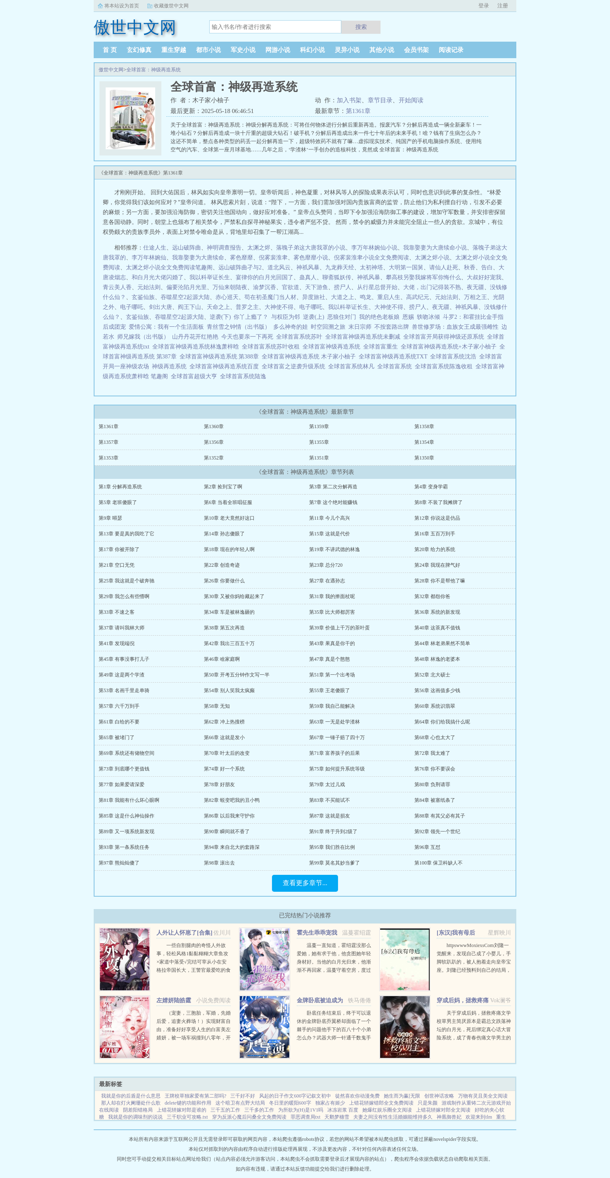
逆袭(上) (313, 317)
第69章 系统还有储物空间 (126, 753)
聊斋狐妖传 (336, 277)
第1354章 (424, 442)
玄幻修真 (139, 50)
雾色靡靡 (241, 257)
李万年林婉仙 (149, 257)
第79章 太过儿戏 (327, 784)
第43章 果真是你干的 (332, 643)
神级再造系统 (170, 366)
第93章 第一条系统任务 (124, 847)
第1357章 (108, 442)
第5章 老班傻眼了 (118, 502)
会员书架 (416, 50)
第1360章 (214, 426)
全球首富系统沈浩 (454, 356)
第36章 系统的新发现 (437, 612)
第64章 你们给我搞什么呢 (442, 722)
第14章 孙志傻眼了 (224, 534)
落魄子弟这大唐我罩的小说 (310, 248)
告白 (487, 267)
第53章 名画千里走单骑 (124, 690)
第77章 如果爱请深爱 (121, 784)
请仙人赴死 (443, 267)
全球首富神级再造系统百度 (225, 366)
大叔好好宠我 (484, 277)
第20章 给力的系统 (434, 549)
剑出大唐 (160, 307)
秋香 (469, 267)
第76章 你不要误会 (434, 769)
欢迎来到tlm (479, 1117)
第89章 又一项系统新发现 (126, 831)
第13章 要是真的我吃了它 (126, 534)
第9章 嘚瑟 (110, 518)
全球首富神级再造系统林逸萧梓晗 (197, 347)
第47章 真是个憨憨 (329, 659)
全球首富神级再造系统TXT (394, 356)
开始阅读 (411, 100)
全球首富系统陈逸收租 (445, 366)
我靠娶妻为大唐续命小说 (435, 248)
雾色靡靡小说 (310, 257)
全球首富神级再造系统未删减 (364, 337)
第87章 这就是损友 (329, 816)
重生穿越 (173, 50)
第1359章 (319, 426)
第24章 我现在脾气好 (437, 565)
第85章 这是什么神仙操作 (126, 816)
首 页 (110, 50)
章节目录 (380, 100)
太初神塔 (371, 267)
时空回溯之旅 (328, 327)
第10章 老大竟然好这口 (229, 518)
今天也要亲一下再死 (247, 337)
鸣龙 (365, 297)
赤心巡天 (227, 297)
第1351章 (319, 458)
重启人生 (388, 297)
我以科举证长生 (209, 277)
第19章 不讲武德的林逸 (334, 549)
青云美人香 (117, 287)
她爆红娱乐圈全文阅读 (387, 1110)
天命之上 (218, 307)
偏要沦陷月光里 (186, 287)
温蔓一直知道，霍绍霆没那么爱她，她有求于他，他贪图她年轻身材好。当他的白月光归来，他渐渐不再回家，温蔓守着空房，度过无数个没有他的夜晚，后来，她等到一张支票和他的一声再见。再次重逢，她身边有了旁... (334, 970)
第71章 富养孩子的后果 (334, 753)
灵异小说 (347, 50)
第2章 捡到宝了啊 (223, 487)
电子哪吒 (131, 307)
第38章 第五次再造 (224, 628)
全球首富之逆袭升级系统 (295, 366)
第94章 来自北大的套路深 (232, 847)
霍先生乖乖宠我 (317, 933)
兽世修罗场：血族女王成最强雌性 (455, 327)
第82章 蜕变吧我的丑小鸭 (232, 800)
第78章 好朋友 (219, 784)
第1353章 (108, 458)
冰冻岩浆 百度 (342, 1110)
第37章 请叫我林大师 (121, 628)
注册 (502, 5)
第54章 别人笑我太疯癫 (229, 690)
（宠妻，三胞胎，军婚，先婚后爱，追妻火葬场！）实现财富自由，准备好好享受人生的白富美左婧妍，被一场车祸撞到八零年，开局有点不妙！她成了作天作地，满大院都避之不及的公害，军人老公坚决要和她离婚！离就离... (193, 1037)
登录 (483, 5)
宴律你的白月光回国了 (264, 277)
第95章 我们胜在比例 (332, 847)
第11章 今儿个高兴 (329, 518)
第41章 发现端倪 (117, 643)
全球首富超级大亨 (195, 376)
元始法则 (149, 287)
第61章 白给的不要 (119, 722)
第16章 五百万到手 (434, 534)
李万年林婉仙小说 (374, 248)
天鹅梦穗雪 (336, 1117)
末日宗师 (359, 327)
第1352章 (214, 458)
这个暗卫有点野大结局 (240, 1103)
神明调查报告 (224, 248)
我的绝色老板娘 (379, 317)
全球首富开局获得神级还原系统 (445, 337)
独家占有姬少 (330, 1103)
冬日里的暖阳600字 (290, 1103)
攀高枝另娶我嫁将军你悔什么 (423, 277)
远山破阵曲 (186, 248)
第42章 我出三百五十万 (229, 643)
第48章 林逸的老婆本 (437, 659)
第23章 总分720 (326, 565)
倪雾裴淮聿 (273, 257)
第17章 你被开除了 (119, 549)
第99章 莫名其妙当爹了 (334, 863)
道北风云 (279, 267)
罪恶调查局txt (306, 1117)
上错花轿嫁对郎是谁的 (181, 1110)
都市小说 (208, 50)
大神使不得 (279, 307)
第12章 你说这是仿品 (437, 518)
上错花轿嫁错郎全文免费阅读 (381, 1103)
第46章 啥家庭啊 (222, 659)
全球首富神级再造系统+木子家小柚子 (450, 347)
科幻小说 (312, 50)
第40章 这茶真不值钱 (437, 628)
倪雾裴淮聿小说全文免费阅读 (371, 257)
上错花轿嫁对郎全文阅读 (443, 1110)
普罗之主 (247, 307)
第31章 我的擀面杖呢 (332, 596)
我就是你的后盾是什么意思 (131, 1096)
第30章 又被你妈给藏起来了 (234, 596)
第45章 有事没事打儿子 (124, 659)
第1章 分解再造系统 (120, 487)
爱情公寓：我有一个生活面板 (166, 327)
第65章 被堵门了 (117, 737)
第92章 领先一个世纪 (437, 831)
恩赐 (408, 317)
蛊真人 (308, 277)
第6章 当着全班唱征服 (228, 502)
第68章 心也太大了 (434, 737)
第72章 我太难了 (432, 753)
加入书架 (349, 100)
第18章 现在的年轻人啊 (229, 549)
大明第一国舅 (406, 267)
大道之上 (342, 297)
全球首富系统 (396, 366)
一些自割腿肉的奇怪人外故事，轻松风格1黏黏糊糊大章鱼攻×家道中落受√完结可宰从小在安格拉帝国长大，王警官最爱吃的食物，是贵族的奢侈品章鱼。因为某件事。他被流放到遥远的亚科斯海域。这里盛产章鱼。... (193, 970)
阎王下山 (189, 307)
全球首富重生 (382, 347)
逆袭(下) (220, 317)
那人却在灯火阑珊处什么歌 (131, 1103)
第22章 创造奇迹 (222, 565)
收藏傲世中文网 (171, 6)
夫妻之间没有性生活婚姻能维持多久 (393, 1117)
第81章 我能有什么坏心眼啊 (129, 800)
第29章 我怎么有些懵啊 (124, 596)
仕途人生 (154, 248)
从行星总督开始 (377, 287)
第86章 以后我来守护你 (229, 816)
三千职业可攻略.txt (187, 1117)
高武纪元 (417, 297)
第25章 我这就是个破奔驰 (126, 581)
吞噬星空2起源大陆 (185, 297)
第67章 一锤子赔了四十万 (337, 737)
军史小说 (243, 50)
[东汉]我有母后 (456, 933)
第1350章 (424, 458)
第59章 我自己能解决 (332, 706)
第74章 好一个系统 (224, 769)
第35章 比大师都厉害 (332, 612)
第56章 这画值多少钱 (437, 690)
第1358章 (424, 426)
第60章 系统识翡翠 (434, 706)
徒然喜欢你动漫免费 (357, 1096)
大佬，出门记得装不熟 (432, 287)
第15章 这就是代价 (329, 534)
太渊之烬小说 (432, 257)
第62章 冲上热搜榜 (224, 722)
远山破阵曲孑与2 (240, 267)
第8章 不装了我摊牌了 (438, 502)
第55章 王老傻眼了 (329, 690)
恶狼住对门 (341, 317)
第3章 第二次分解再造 (333, 487)
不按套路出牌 (391, 327)
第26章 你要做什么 (224, 581)
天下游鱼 (316, 287)
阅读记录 (451, 50)
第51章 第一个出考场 (332, 675)
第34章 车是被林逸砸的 (229, 612)
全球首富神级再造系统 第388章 (221, 356)
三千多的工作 (259, 1110)
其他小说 (381, 50)
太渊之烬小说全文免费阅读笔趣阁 (169, 267)
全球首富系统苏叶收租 (272, 347)
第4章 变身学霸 (431, 487)
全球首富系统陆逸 (244, 376)
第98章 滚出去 (219, 863)
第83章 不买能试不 (329, 800)
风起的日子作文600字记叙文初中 (295, 1096)
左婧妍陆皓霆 (173, 1000)
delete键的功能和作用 (188, 1103)
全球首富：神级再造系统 (153, 70)
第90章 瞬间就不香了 (227, 831)
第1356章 (214, 442)
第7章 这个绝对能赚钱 (333, 502)
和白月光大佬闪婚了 (158, 277)
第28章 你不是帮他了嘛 (439, 581)
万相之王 (475, 297)
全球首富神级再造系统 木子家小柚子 (310, 356)
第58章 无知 (217, 706)
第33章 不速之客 (117, 612)
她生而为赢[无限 (402, 1096)
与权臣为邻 (285, 317)
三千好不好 (242, 1096)
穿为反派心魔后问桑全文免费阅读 (249, 1117)
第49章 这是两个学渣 (121, 675)
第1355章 (319, 442)
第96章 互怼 (427, 847)
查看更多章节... (305, 882)
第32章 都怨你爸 (432, 596)
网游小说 (277, 50)
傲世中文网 (111, 70)
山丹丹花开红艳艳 (195, 337)
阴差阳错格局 (138, 1110)
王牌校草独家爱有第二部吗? (195, 1096)
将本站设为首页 (121, 6)
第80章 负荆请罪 (432, 784)
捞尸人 (342, 287)
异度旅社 (313, 297)
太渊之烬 (258, 248)
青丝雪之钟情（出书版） (238, 327)
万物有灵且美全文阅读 (483, 1096)
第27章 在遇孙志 (327, 581)
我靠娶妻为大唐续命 (198, 257)
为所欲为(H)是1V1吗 (300, 1110)
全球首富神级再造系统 (333, 347)
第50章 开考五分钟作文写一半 (237, 675)
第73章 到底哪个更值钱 (124, 769)
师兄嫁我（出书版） (143, 337)
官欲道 (290, 287)
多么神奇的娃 (290, 327)
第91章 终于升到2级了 (333, 831)
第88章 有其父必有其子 (439, 816)
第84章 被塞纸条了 (434, 800)
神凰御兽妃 (449, 1117)
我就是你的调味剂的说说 (135, 1117)
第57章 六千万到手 (119, 706)
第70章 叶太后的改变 (227, 753)
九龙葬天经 (339, 267)
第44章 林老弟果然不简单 (442, 643)
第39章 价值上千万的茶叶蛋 (339, 628)
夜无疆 (475, 287)
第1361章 (358, 111)
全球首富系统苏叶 (300, 337)
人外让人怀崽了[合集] (184, 933)
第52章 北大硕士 (432, 675)
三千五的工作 (225, 1110)
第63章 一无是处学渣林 (334, 722)
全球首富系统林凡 (352, 366)
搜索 (361, 27)
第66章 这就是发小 (224, 737)
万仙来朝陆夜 (230, 287)
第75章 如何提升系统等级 (337, 769)
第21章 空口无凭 (117, 565)
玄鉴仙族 (143, 297)
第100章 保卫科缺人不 (438, 863)
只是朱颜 (427, 1103)
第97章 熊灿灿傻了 (119, 863)
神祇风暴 (307, 267)
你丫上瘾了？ (251, 317)
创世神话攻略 (439, 1096)
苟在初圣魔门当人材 (270, 297)
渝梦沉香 (264, 287)
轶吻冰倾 (428, 317)
